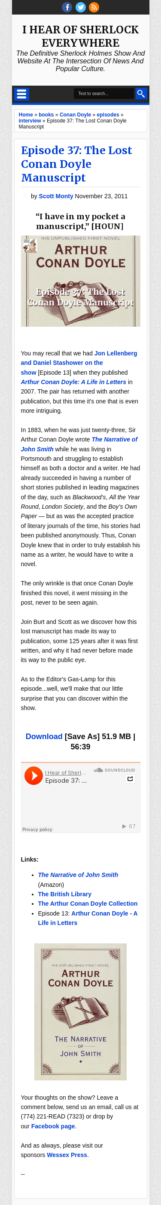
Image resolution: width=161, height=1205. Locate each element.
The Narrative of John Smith (78, 874)
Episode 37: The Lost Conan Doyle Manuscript (76, 164)
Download (44, 736)
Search (141, 93)
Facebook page (53, 1126)
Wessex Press (67, 1154)
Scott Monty (57, 196)
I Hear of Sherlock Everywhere (80, 36)
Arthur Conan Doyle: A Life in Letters (74, 382)
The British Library (64, 894)
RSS (94, 7)
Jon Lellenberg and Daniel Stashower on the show (79, 363)
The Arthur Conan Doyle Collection (88, 903)
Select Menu (21, 94)
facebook (67, 7)
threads (81, 7)
